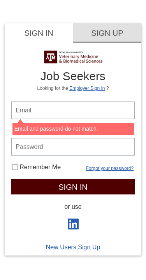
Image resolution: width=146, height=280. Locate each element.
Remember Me (36, 167)
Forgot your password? (110, 168)
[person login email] (72, 110)
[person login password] (72, 147)
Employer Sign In (87, 88)
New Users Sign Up (73, 247)
